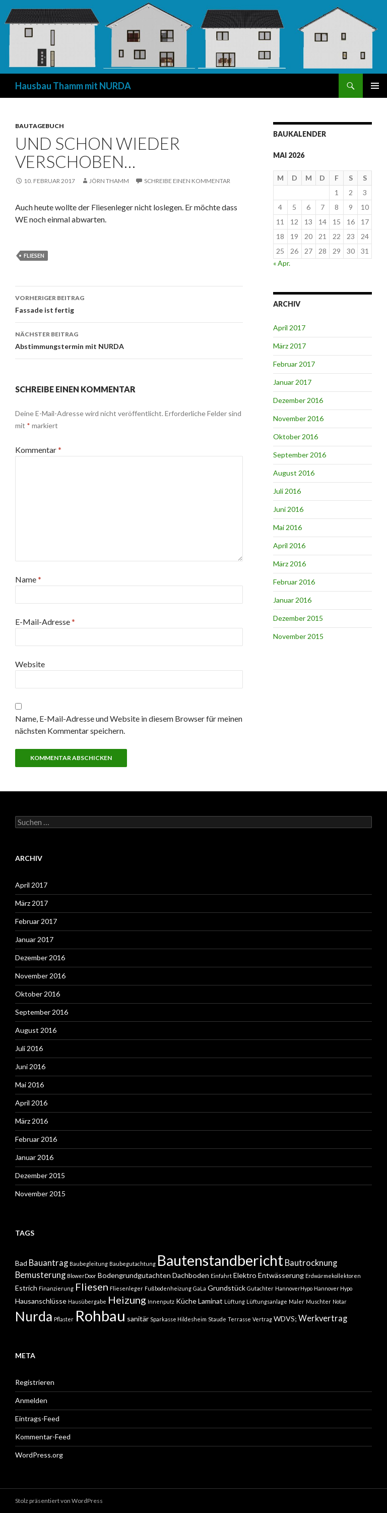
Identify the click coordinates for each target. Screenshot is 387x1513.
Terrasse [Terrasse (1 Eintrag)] (239, 1319)
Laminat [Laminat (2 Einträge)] (210, 1301)
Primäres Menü (375, 86)
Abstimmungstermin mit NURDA (129, 339)
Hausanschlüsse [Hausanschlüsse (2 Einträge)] (41, 1301)
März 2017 (289, 345)
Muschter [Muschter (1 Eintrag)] (318, 1301)
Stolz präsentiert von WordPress (59, 1500)
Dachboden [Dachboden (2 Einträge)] (190, 1275)
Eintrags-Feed (37, 1418)
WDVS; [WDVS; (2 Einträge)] (285, 1318)
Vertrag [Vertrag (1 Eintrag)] (262, 1319)
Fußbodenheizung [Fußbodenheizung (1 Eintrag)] (168, 1288)
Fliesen (34, 255)
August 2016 (293, 473)
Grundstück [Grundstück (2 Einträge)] (226, 1288)
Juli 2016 (287, 491)
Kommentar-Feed (43, 1436)
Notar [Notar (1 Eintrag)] (340, 1301)
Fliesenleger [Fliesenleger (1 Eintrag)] (126, 1288)
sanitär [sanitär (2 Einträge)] (138, 1318)
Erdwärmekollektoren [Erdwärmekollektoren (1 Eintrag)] (333, 1275)
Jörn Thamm (109, 181)
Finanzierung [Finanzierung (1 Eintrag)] (56, 1288)
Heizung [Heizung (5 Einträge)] (127, 1300)
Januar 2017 (292, 382)
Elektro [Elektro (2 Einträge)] (244, 1275)
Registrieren (34, 1382)
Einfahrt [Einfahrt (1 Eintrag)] (221, 1275)
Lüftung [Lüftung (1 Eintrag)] (234, 1301)
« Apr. (281, 263)
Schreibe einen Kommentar (187, 181)
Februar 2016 (294, 581)
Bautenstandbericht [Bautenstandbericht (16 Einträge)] (220, 1260)
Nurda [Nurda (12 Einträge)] (33, 1316)
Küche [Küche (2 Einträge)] (186, 1301)
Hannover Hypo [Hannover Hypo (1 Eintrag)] (333, 1288)
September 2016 (299, 454)
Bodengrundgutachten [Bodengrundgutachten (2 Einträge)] (134, 1275)
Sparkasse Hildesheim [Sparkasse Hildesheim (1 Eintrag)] (178, 1319)
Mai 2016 (287, 527)
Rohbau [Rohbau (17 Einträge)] (100, 1315)
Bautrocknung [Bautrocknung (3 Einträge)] (311, 1263)
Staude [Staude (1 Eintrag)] (217, 1319)
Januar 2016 (292, 600)
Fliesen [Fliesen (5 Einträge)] (91, 1287)
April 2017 (289, 327)
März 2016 (289, 563)
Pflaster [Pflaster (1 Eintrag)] (64, 1319)
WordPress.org (39, 1454)
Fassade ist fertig (129, 303)
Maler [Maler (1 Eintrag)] (296, 1301)
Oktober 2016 (295, 436)
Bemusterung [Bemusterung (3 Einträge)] (40, 1275)
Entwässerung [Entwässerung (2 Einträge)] (281, 1275)
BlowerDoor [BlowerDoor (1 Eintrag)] (81, 1275)
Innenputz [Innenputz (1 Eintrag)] (161, 1301)
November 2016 (298, 418)
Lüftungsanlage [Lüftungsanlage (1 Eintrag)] (266, 1301)
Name (28, 579)
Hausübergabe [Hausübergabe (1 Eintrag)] (87, 1301)
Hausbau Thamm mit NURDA (73, 85)
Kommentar (38, 449)
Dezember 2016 (298, 400)
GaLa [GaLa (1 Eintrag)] (199, 1288)
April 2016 (289, 545)
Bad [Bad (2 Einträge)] (21, 1263)
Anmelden (31, 1400)
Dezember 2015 (298, 618)
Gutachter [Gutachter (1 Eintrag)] (260, 1288)
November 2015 (298, 636)
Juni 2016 (288, 509)
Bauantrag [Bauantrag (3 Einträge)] (48, 1263)
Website (30, 664)
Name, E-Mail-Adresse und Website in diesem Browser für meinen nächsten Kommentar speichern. (128, 724)
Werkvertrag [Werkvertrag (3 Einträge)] (322, 1318)
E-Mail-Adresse (45, 621)
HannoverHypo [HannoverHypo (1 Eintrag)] (293, 1288)
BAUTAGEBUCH (39, 126)
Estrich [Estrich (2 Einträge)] (26, 1288)
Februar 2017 (294, 364)
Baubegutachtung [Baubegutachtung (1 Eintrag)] (132, 1263)
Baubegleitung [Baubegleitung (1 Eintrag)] (89, 1263)
